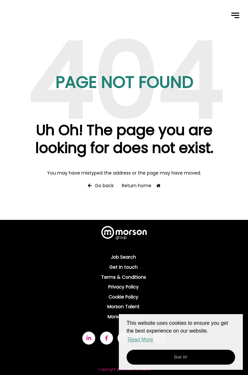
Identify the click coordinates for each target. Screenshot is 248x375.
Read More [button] (140, 339)
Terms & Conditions (123, 277)
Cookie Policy (123, 297)
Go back (104, 185)
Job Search (123, 257)
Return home (136, 185)
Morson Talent (123, 306)
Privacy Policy (123, 287)
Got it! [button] (181, 357)
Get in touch (123, 267)
